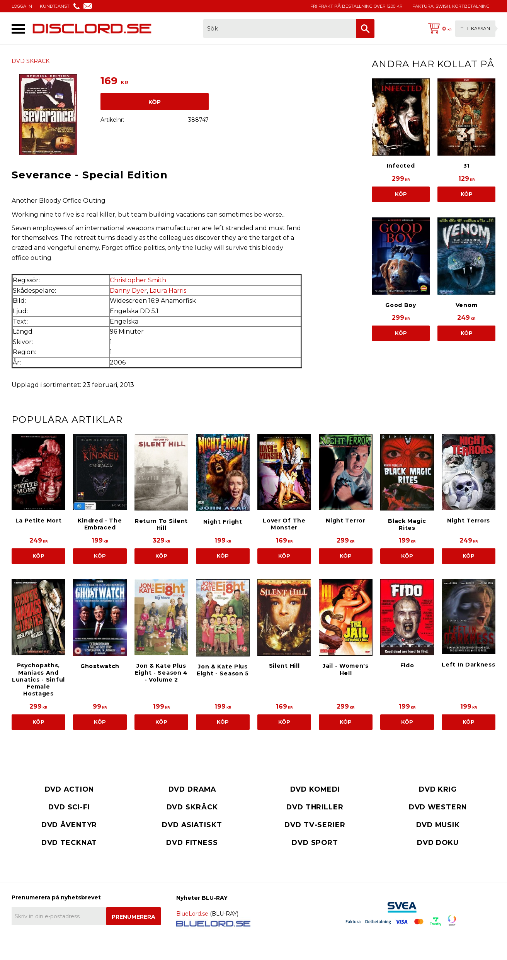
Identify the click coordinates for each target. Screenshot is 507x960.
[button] (18, 29)
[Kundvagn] (460, 28)
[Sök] (365, 28)
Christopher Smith (138, 280)
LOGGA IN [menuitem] (22, 6)
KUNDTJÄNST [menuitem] (55, 6)
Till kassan (475, 28)
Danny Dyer (128, 290)
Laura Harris (168, 290)
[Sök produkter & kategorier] (279, 28)
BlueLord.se (192, 913)
